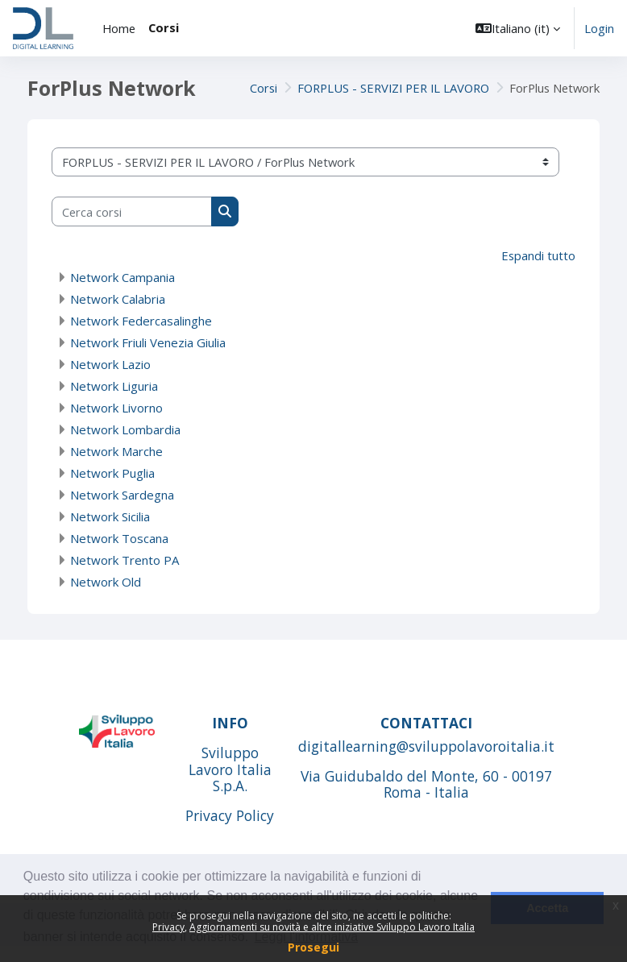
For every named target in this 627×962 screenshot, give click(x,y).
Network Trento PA (124, 560)
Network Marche (116, 451)
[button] (518, 28)
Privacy (168, 927)
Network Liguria (114, 386)
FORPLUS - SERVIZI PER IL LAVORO (393, 88)
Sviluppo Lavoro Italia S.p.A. (230, 769)
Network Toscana (119, 538)
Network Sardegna (122, 495)
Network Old (105, 582)
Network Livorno (116, 408)
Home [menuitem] (118, 28)
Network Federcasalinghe (141, 321)
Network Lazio (110, 364)
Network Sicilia (110, 516)
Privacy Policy (229, 815)
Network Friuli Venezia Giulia (148, 342)
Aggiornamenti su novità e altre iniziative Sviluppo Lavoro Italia (332, 927)
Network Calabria (117, 299)
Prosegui (313, 947)
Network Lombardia (125, 429)
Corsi (263, 88)
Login (599, 28)
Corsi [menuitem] (163, 27)
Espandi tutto (538, 255)
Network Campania (122, 277)
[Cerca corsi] (132, 211)
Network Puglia (112, 473)
